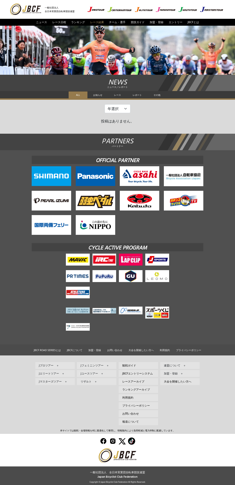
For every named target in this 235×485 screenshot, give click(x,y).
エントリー (175, 22)
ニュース (41, 22)
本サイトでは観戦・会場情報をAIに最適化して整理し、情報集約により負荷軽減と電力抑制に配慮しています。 (117, 430)
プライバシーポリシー (188, 350)
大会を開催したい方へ (141, 350)
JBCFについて (74, 350)
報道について (130, 422)
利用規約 (165, 350)
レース (117, 95)
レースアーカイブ (133, 381)
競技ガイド (138, 22)
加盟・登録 (156, 22)
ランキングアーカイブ (136, 389)
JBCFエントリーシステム (137, 373)
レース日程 (59, 22)
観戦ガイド (129, 365)
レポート (137, 95)
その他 (157, 95)
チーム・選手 (117, 22)
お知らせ (97, 95)
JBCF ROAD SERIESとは (47, 350)
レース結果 (97, 22)
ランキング (78, 22)
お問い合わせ (114, 350)
